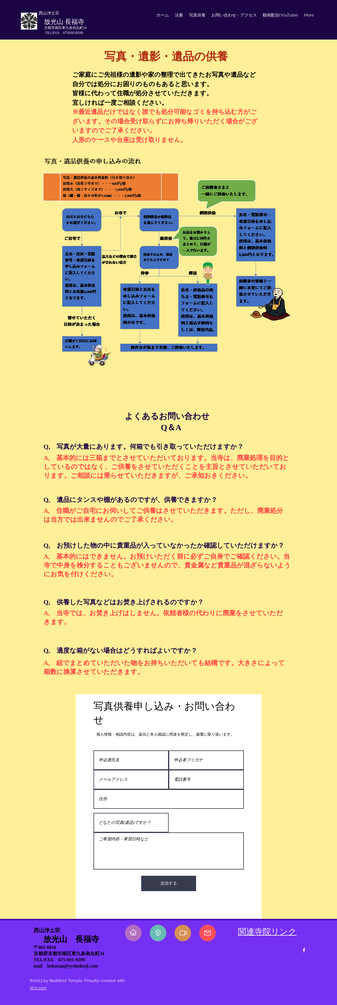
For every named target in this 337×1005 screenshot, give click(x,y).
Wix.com (38, 988)
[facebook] (304, 950)
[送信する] (168, 883)
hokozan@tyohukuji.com (72, 965)
